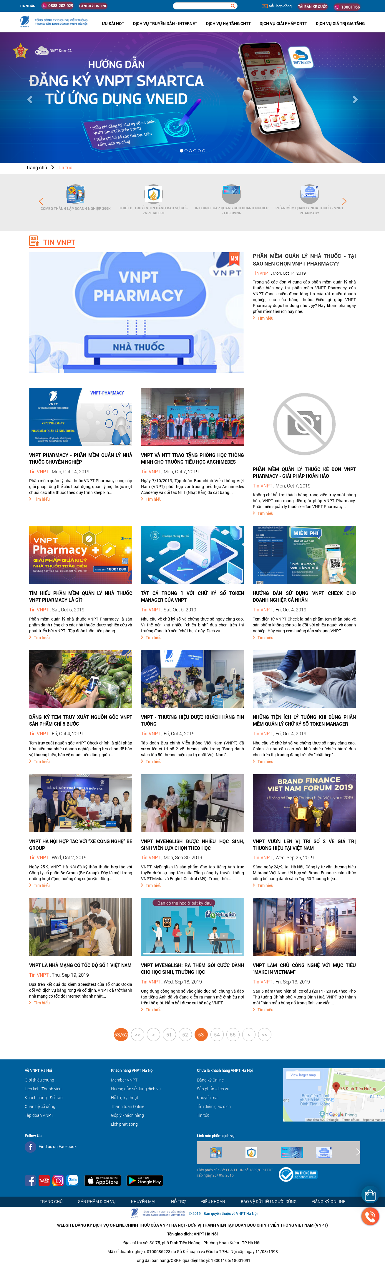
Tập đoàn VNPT (39, 1115)
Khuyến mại (207, 1097)
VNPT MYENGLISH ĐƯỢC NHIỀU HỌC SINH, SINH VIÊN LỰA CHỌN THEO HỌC (192, 844)
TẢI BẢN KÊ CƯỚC (313, 6)
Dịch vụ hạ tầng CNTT (228, 23)
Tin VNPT (261, 273)
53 (201, 1034)
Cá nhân (28, 6)
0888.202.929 (57, 6)
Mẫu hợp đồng (277, 6)
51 (169, 1034)
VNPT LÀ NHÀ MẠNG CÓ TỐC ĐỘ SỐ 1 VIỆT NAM (80, 965)
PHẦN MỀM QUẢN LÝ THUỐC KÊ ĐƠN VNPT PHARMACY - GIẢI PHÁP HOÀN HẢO (304, 472)
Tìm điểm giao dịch (214, 1106)
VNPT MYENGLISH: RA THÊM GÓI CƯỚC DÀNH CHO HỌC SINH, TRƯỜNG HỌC (192, 968)
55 (233, 1034)
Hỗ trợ (178, 1201)
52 (185, 1034)
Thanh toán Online (127, 1106)
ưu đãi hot (113, 23)
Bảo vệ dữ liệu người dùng (269, 1201)
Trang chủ (36, 167)
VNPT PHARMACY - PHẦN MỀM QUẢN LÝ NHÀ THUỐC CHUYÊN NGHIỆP (80, 458)
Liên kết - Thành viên (43, 1089)
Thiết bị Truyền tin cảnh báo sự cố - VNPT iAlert (153, 210)
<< (137, 1034)
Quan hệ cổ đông (40, 1106)
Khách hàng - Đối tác (43, 1097)
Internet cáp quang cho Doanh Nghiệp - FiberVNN (231, 210)
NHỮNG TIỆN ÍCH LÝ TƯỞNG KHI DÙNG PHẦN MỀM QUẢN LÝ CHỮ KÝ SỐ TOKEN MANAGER (304, 720)
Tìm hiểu (265, 318)
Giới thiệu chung (39, 1080)
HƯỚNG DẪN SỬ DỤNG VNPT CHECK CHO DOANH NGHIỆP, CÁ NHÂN (304, 596)
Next (344, 201)
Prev (41, 201)
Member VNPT (124, 1080)
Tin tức (65, 167)
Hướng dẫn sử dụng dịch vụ (136, 1089)
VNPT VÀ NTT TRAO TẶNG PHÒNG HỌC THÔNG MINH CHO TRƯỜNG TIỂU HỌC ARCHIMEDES (192, 458)
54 (217, 1034)
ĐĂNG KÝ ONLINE (93, 6)
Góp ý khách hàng (127, 1115)
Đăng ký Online (210, 1080)
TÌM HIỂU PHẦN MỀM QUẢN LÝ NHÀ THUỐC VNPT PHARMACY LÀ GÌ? (80, 596)
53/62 (121, 1034)
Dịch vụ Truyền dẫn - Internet (165, 23)
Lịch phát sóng (124, 1124)
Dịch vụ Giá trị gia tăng (340, 23)
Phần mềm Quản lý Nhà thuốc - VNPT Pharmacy (309, 210)
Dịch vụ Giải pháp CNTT (283, 23)
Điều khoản (213, 1201)
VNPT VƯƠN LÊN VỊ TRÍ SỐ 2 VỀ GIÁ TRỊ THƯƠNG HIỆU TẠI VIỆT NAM (304, 844)
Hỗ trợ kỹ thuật (124, 1097)
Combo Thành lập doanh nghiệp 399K (76, 208)
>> (264, 1034)
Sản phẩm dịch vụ (213, 1089)
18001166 (347, 7)
